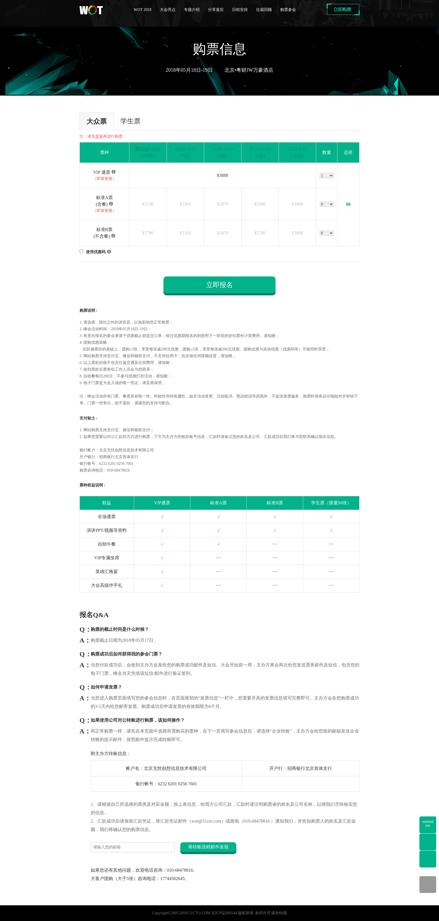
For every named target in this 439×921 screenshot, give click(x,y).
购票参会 (288, 10)
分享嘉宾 (216, 10)
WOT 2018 (142, 10)
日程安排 (240, 10)
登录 (99, 136)
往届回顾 (264, 10)
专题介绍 (192, 10)
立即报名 (219, 284)
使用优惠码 (96, 252)
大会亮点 (168, 10)
